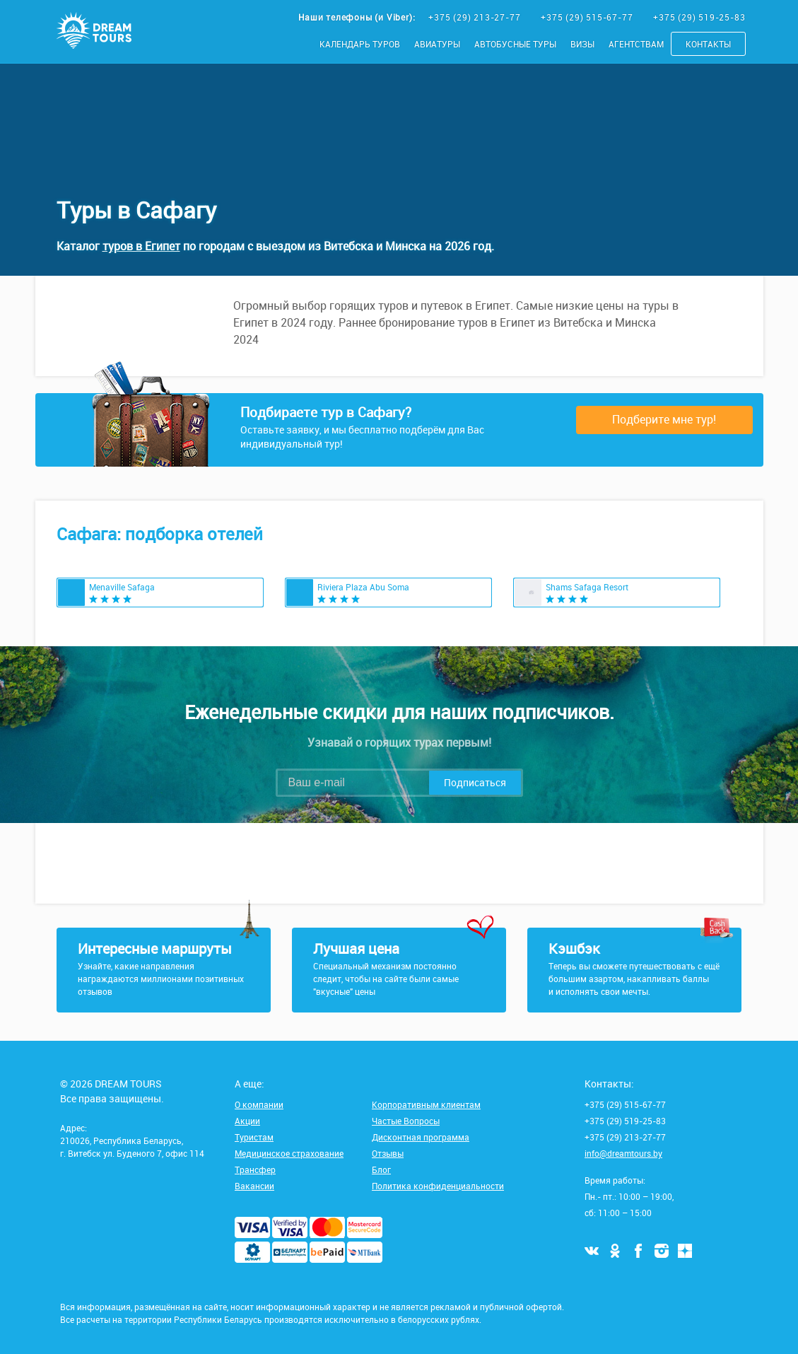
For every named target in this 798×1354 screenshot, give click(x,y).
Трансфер (255, 1169)
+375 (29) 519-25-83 (699, 17)
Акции (247, 1120)
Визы (582, 43)
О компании (259, 1104)
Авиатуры (437, 43)
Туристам (254, 1137)
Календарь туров (359, 43)
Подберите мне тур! (664, 419)
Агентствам (636, 43)
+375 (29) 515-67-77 (588, 17)
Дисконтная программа (420, 1137)
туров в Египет (141, 246)
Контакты (708, 43)
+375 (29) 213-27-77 (475, 17)
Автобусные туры (515, 43)
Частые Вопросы (406, 1120)
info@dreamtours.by (623, 1153)
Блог (381, 1169)
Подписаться (475, 782)
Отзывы (388, 1153)
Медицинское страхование (289, 1153)
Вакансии (254, 1185)
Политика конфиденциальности (438, 1185)
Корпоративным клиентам (426, 1104)
